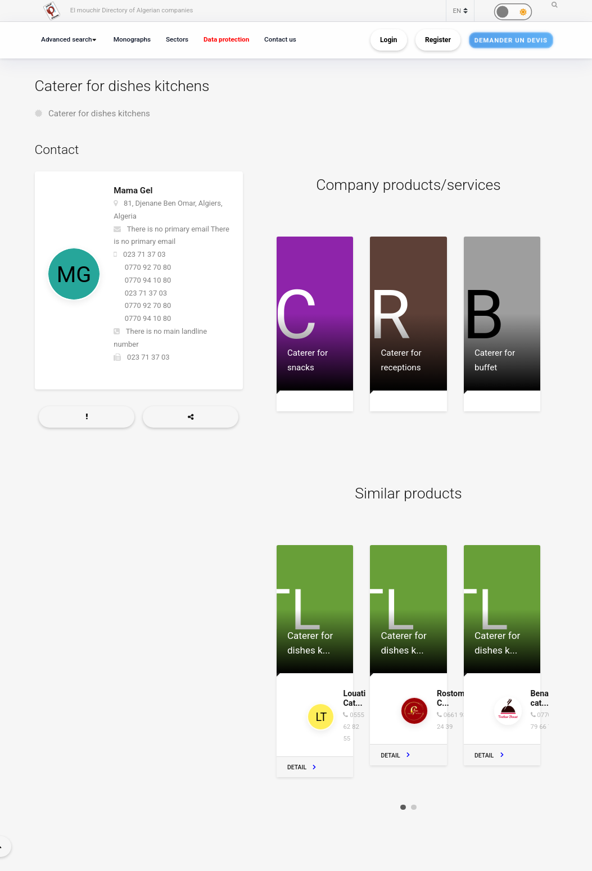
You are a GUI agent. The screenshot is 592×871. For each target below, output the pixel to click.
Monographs (132, 39)
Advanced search (66, 39)
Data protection (226, 39)
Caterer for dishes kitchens (99, 113)
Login (388, 40)
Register (438, 40)
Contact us (280, 39)
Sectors (177, 39)
